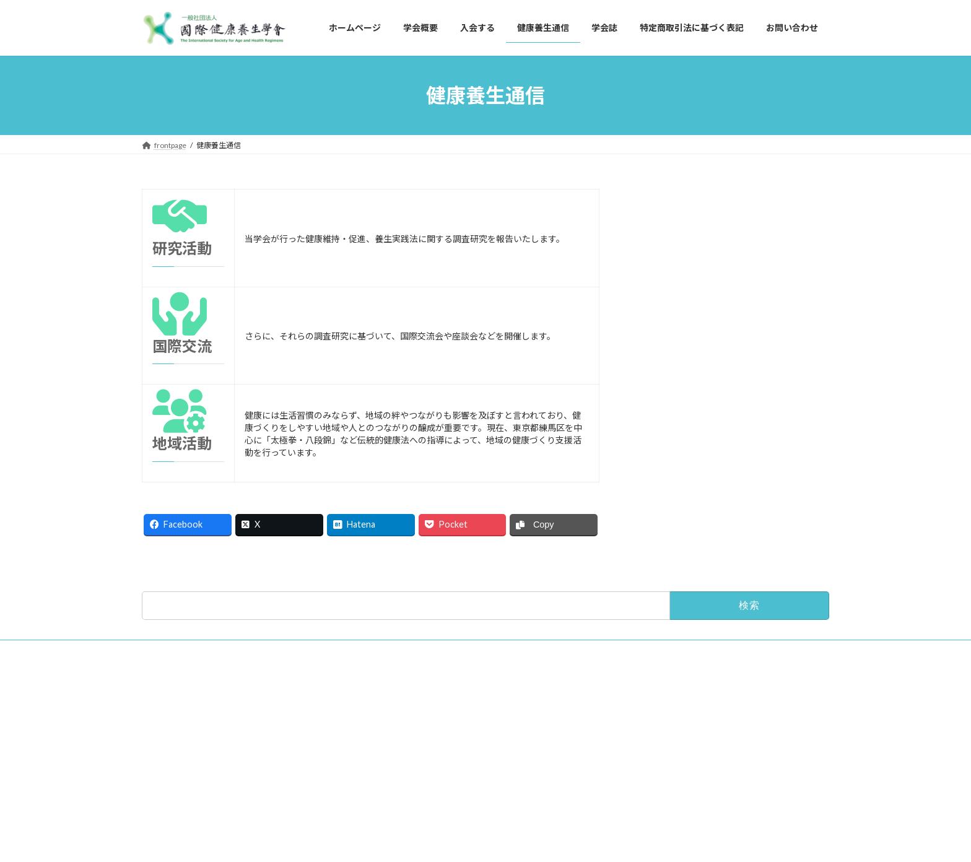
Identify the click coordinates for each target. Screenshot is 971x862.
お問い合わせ (171, 700)
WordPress (418, 840)
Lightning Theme (482, 840)
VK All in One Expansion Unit (565, 840)
